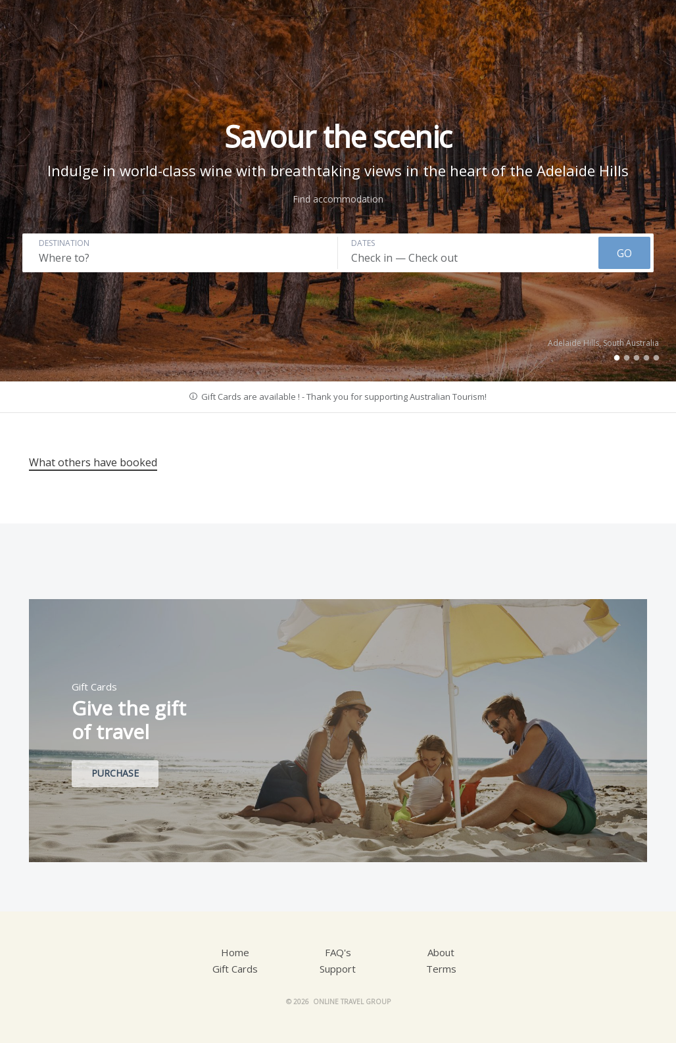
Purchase (115, 773)
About (440, 952)
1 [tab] (616, 358)
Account (516, 27)
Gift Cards (235, 968)
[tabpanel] (338, 190)
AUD (566, 27)
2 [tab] (626, 358)
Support (338, 968)
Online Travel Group (352, 1001)
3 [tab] (636, 358)
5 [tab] (656, 358)
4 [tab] (646, 358)
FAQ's (338, 952)
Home (235, 952)
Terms (441, 968)
